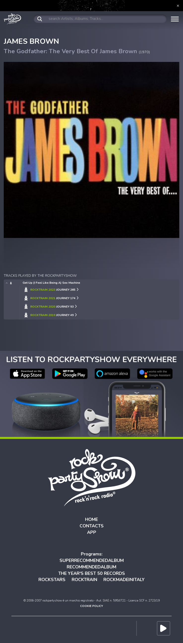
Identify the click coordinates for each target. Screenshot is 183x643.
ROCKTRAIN (84, 580)
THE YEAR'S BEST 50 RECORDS (91, 573)
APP (91, 532)
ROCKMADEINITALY (124, 580)
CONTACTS (92, 526)
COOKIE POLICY (91, 606)
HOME (91, 519)
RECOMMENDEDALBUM (91, 567)
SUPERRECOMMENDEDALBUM (92, 560)
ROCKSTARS (51, 580)
